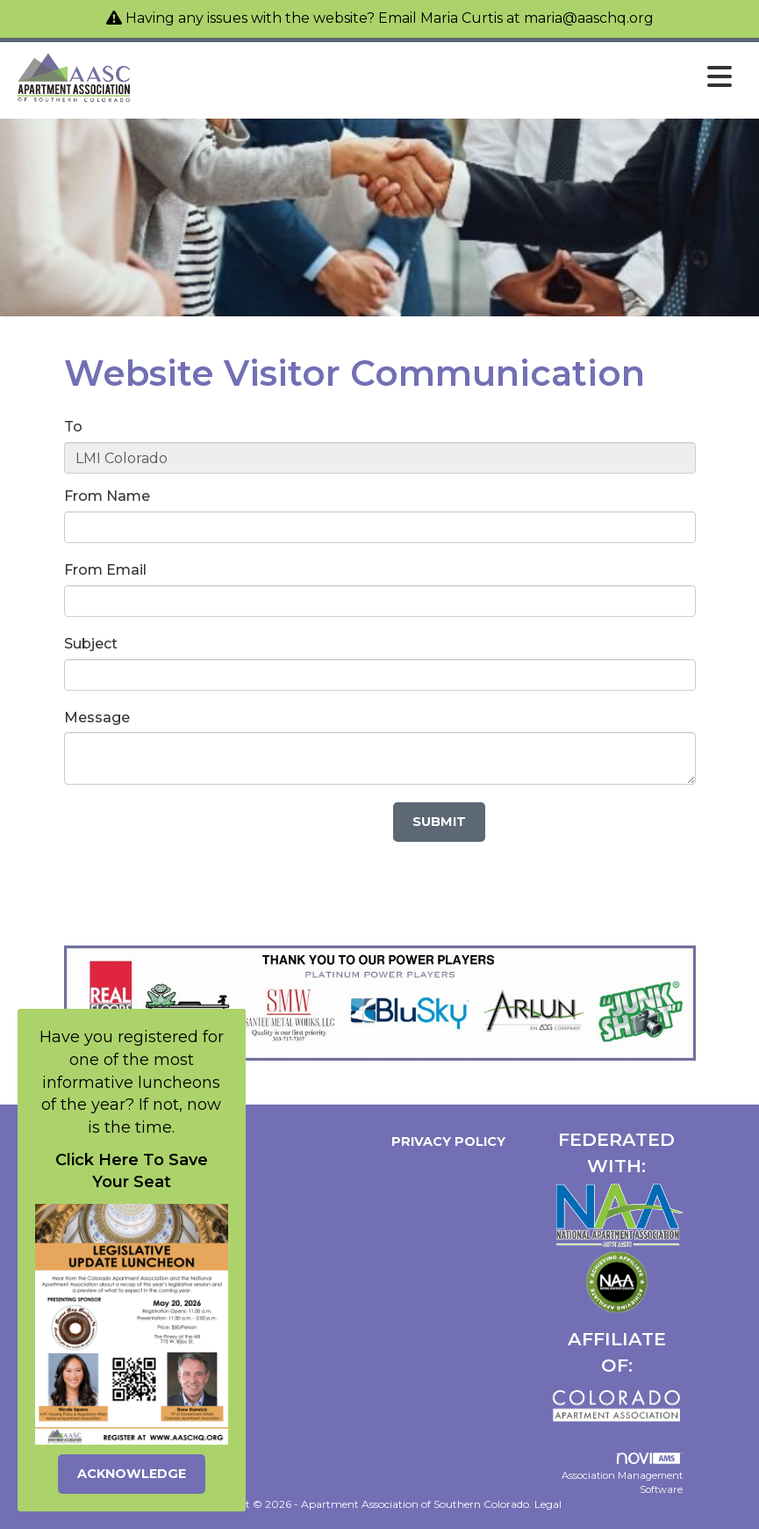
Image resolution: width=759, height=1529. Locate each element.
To (73, 426)
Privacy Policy (444, 1141)
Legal (548, 1504)
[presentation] (197, 836)
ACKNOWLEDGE (131, 1474)
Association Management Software (622, 1474)
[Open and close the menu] (438, 77)
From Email (105, 570)
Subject (91, 643)
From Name (107, 496)
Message (97, 717)
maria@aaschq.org (589, 18)
